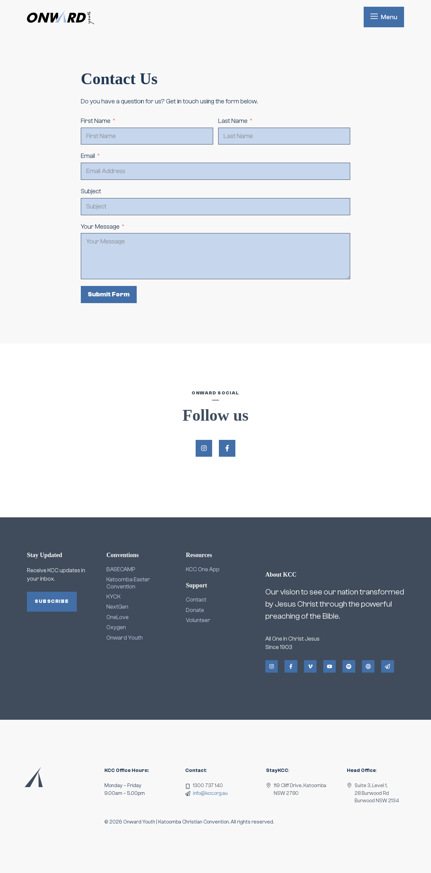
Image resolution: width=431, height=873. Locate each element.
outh (137, 638)
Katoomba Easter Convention (128, 582)
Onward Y (118, 638)
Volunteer (198, 620)
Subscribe (52, 601)
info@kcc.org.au (210, 793)
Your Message (100, 226)
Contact (196, 599)
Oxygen (116, 627)
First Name (95, 121)
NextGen (117, 607)
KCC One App (203, 569)
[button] (384, 17)
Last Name (232, 121)
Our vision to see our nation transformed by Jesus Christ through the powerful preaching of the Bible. (334, 604)
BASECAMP (120, 569)
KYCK (113, 596)
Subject (91, 191)
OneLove (117, 617)
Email (88, 156)
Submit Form (109, 294)
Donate (195, 610)
